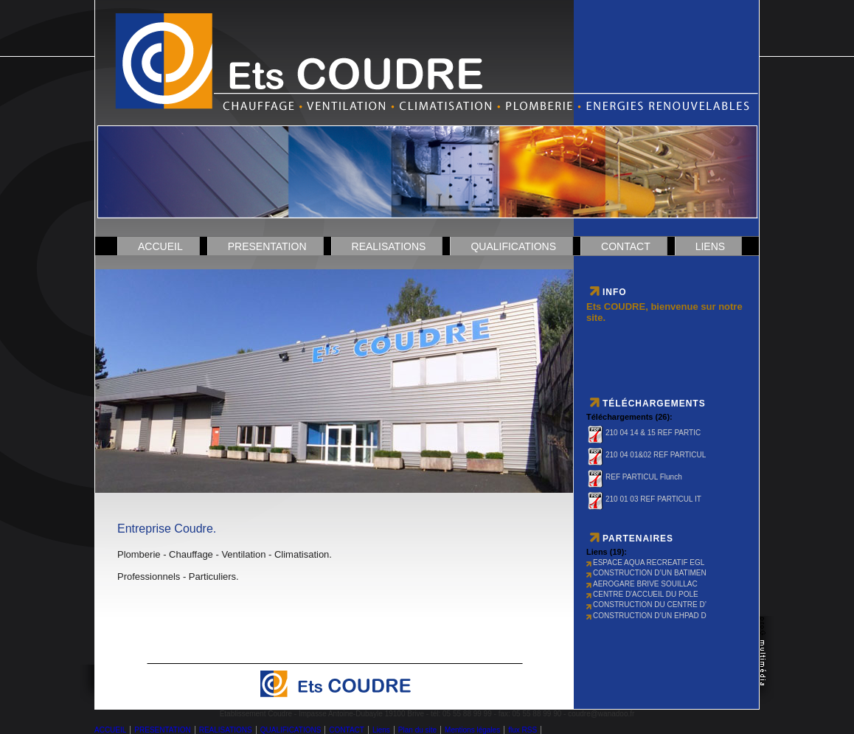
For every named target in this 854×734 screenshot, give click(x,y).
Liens (710, 246)
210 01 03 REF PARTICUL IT (643, 499)
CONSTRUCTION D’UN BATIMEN (646, 573)
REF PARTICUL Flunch (634, 477)
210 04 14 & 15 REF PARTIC (643, 433)
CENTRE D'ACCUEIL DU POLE (642, 594)
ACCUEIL (160, 246)
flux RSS (522, 730)
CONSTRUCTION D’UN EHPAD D (646, 616)
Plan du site (417, 730)
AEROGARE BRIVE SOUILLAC (642, 584)
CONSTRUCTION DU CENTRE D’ (646, 604)
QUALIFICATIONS (513, 246)
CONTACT (625, 246)
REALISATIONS (389, 246)
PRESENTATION (267, 246)
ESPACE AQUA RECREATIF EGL (645, 562)
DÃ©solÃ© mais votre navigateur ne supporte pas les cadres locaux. (334, 374)
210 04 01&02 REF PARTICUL (646, 455)
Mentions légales (472, 730)
